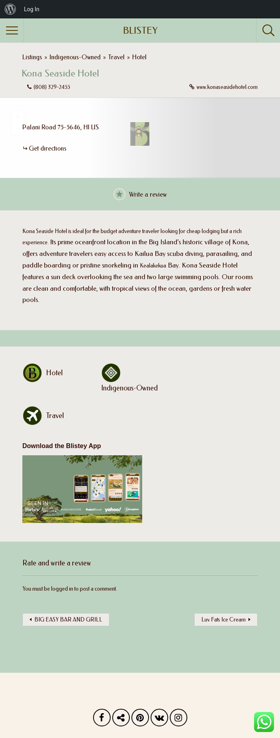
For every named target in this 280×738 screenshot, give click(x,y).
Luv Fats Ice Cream (223, 619)
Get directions (47, 148)
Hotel (139, 57)
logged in (62, 588)
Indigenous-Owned (75, 57)
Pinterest (140, 720)
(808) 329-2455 (52, 87)
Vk (159, 720)
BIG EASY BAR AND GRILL (68, 619)
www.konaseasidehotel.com (227, 87)
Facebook (102, 720)
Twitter (121, 720)
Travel (116, 57)
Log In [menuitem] (31, 9)
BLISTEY (140, 30)
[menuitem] (10, 9)
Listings (32, 57)
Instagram (179, 720)
